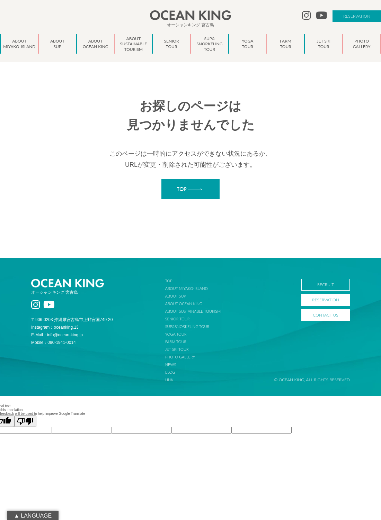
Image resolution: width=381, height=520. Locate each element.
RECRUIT (325, 284)
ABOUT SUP (175, 296)
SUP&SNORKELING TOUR (187, 326)
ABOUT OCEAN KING (183, 303)
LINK (169, 379)
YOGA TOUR (176, 334)
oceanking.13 (66, 327)
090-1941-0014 (61, 342)
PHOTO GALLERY (180, 357)
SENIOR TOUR (177, 319)
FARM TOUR (175, 341)
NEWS (170, 364)
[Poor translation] (25, 421)
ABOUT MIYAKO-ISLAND (186, 288)
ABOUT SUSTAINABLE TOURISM (193, 311)
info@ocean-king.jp (65, 334)
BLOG (170, 372)
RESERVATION (356, 16)
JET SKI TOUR (177, 349)
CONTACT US (325, 315)
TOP (168, 281)
